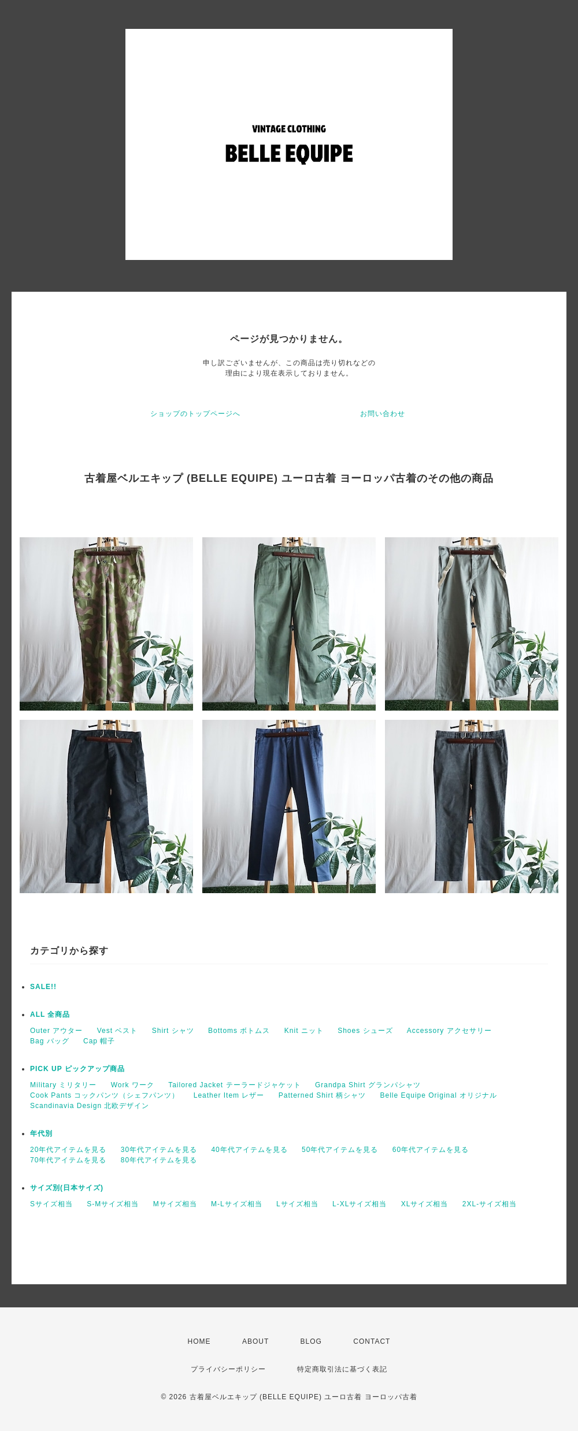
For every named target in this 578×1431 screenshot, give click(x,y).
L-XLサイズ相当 (359, 1204)
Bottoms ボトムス (239, 1031)
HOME (199, 1341)
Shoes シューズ (365, 1031)
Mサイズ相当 (175, 1204)
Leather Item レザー (229, 1095)
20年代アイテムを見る (68, 1150)
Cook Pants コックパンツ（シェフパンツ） (104, 1095)
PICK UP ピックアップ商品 (77, 1069)
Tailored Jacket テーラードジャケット (234, 1085)
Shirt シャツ (173, 1031)
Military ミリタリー (63, 1085)
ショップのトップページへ (195, 414)
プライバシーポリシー (228, 1369)
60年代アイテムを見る (430, 1150)
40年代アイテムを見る (249, 1150)
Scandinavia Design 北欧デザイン (89, 1106)
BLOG (311, 1341)
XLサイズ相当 (425, 1204)
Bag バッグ (49, 1041)
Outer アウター (56, 1031)
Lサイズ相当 (297, 1204)
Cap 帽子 (99, 1041)
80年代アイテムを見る (159, 1160)
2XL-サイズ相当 (489, 1204)
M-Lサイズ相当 (236, 1204)
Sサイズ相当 (51, 1204)
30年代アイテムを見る (159, 1150)
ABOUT (255, 1341)
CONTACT (371, 1341)
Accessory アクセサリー (449, 1031)
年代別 (41, 1133)
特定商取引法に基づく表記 (342, 1369)
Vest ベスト (117, 1031)
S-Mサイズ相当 (113, 1204)
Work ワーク (132, 1085)
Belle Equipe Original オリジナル (438, 1095)
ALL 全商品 (50, 1014)
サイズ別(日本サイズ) (66, 1188)
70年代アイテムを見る (68, 1160)
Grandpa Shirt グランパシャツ (368, 1085)
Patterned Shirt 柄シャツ (322, 1095)
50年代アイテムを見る (340, 1150)
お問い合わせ (382, 414)
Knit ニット (304, 1031)
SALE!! (43, 987)
